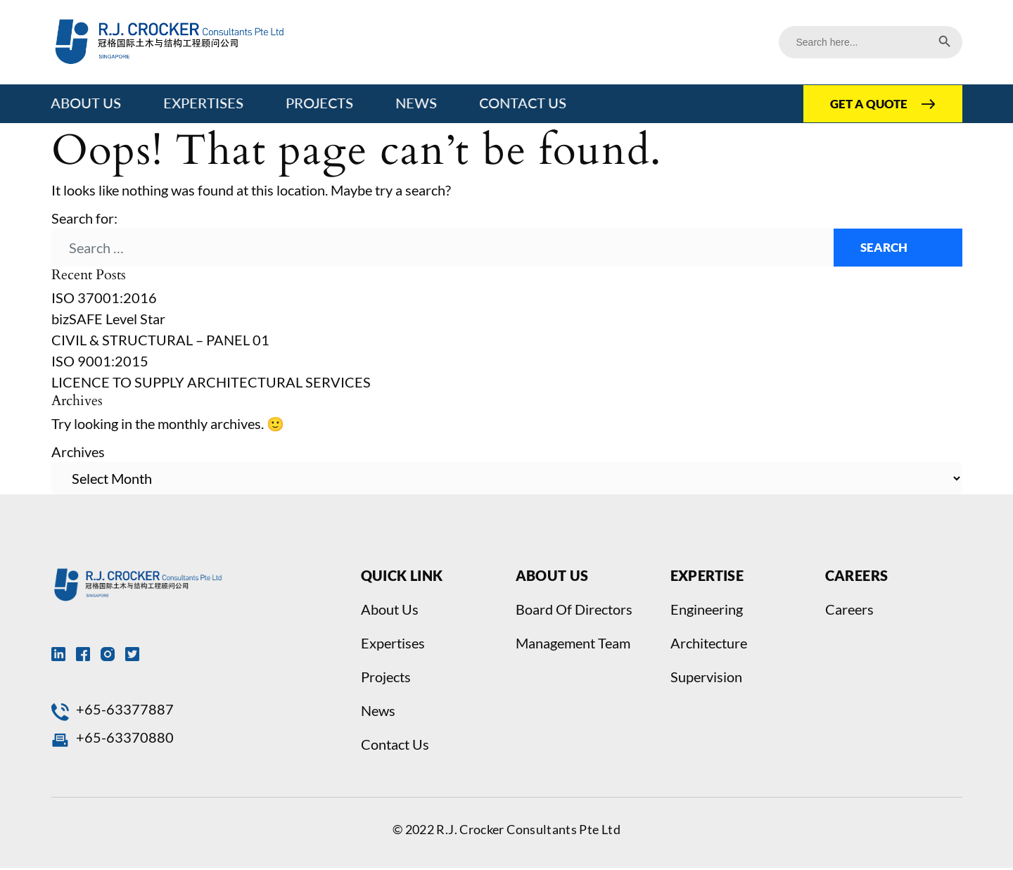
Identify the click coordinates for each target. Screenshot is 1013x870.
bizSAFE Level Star (108, 320)
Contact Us (523, 103)
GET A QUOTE (866, 104)
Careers (849, 611)
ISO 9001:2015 (99, 362)
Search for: (84, 218)
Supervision (706, 678)
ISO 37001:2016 (104, 299)
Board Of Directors (574, 611)
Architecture (708, 644)
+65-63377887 (125, 711)
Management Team (573, 644)
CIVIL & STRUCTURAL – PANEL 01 (160, 341)
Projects (320, 103)
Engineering (706, 611)
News (417, 103)
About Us (86, 103)
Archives (78, 453)
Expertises (204, 103)
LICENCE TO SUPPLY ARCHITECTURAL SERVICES (211, 384)
